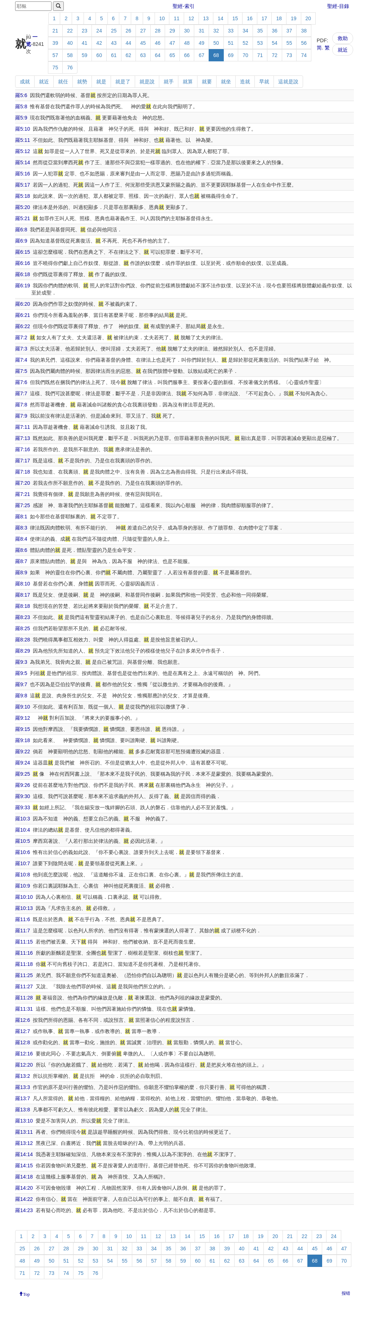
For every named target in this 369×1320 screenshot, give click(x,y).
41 (85, 43)
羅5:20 (22, 207)
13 (206, 18)
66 (187, 55)
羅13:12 (24, 1143)
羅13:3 (22, 1087)
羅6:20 (22, 304)
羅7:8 (21, 405)
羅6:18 (22, 274)
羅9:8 (21, 695)
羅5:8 (21, 106)
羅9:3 (21, 662)
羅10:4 (22, 830)
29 (172, 31)
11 (176, 18)
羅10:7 (22, 863)
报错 (346, 1293)
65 (172, 55)
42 (99, 43)
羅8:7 (21, 561)
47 (172, 43)
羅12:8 (22, 1042)
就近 (343, 50)
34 (245, 31)
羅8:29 (22, 651)
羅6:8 (21, 229)
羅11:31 (24, 1009)
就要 (207, 81)
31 (201, 31)
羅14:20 (24, 1188)
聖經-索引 (184, 6)
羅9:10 (22, 707)
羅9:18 (22, 740)
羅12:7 (22, 1031)
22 (70, 31)
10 (162, 18)
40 (70, 43)
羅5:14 (22, 162)
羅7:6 (21, 382)
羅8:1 (21, 516)
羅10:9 (22, 886)
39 (55, 43)
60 (99, 55)
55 (289, 43)
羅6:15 (22, 252)
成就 (25, 81)
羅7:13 (22, 438)
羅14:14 (24, 1154)
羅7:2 (21, 337)
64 (158, 55)
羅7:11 (22, 427)
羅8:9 (21, 572)
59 (85, 55)
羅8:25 (22, 628)
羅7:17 (22, 460)
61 (114, 55)
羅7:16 (22, 449)
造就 (245, 81)
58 (70, 55)
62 (129, 55)
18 (279, 18)
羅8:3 (21, 528)
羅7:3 (21, 349)
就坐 (226, 81)
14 (220, 18)
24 (99, 31)
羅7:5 (21, 371)
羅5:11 (22, 140)
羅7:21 (22, 494)
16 (250, 18)
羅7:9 (21, 416)
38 (304, 31)
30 (187, 31)
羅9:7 (21, 684)
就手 (169, 81)
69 (231, 55)
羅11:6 (22, 919)
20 (308, 18)
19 (294, 18)
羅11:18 (24, 964)
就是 (101, 81)
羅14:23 (24, 1210)
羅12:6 (22, 1020)
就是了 (122, 81)
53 (260, 43)
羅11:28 (24, 998)
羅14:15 (24, 1165)
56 (304, 43)
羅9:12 (22, 718)
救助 (343, 38)
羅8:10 (22, 584)
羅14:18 (24, 1177)
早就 (264, 81)
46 (158, 43)
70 (245, 55)
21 (55, 31)
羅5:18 (22, 196)
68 (216, 55)
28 (158, 31)
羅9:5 (21, 673)
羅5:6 (21, 95)
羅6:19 (22, 285)
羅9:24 (22, 763)
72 (274, 55)
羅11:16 (24, 953)
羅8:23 (22, 617)
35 (260, 31)
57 (55, 55)
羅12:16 (24, 1054)
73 (289, 55)
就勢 (82, 81)
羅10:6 (22, 852)
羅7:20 (22, 483)
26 (129, 31)
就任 (63, 81)
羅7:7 (21, 393)
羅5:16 (22, 174)
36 (274, 31)
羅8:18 (22, 606)
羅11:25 (24, 975)
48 (187, 43)
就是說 (147, 81)
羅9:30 (22, 796)
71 (260, 55)
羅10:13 (24, 908)
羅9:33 (22, 807)
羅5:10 (22, 129)
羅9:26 (22, 785)
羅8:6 (21, 550)
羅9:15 (22, 729)
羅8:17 (22, 595)
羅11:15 (24, 942)
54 (274, 43)
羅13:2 (22, 1076)
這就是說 (288, 81)
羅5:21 (22, 218)
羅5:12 (22, 151)
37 (289, 31)
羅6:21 (22, 315)
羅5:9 (21, 118)
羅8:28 (22, 639)
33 (231, 31)
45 (143, 43)
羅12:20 (24, 1065)
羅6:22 (22, 326)
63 (143, 55)
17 (264, 18)
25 (114, 31)
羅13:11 (24, 1132)
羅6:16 (22, 263)
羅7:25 (22, 505)
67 (201, 55)
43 (114, 43)
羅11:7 (22, 930)
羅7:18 (22, 472)
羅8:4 (21, 539)
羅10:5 (22, 841)
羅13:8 (22, 1109)
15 (235, 18)
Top (26, 1293)
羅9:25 (22, 774)
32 (216, 31)
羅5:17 (22, 185)
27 (143, 31)
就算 (188, 81)
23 (85, 31)
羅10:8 (22, 874)
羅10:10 (24, 897)
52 (245, 43)
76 (70, 67)
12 (191, 18)
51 (231, 43)
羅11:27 (24, 986)
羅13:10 (24, 1121)
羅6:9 (21, 241)
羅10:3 (22, 819)
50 (216, 43)
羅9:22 (22, 751)
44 (129, 43)
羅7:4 (21, 360)
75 (55, 67)
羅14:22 (24, 1199)
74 (304, 55)
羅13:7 (22, 1098)
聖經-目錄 (338, 6)
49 (201, 43)
